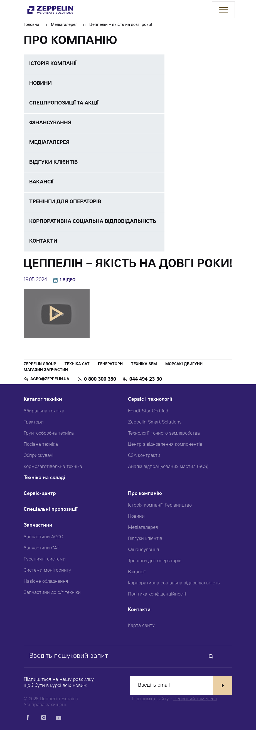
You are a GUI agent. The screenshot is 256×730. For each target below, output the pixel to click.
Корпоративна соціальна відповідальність (174, 583)
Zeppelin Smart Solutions (154, 422)
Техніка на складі (44, 478)
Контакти (139, 610)
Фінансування (143, 550)
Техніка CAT (77, 364)
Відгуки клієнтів (145, 539)
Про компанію (145, 494)
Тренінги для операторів (154, 561)
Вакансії (137, 572)
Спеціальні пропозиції (51, 509)
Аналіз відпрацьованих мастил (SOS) (168, 467)
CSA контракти (144, 456)
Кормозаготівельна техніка (53, 467)
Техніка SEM (144, 364)
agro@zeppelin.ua (49, 379)
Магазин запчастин (46, 370)
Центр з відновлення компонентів (165, 444)
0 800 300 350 (100, 379)
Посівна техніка (41, 444)
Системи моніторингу (47, 570)
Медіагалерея (64, 25)
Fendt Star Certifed (148, 411)
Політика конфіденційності (157, 594)
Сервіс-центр (40, 494)
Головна (31, 25)
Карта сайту (141, 626)
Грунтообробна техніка (49, 433)
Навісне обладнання (46, 581)
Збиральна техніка (44, 411)
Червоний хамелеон (195, 699)
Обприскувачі (38, 456)
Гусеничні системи (45, 559)
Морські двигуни (184, 364)
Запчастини (38, 525)
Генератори (110, 364)
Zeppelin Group (40, 364)
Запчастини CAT (41, 548)
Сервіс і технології (150, 399)
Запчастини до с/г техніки (52, 593)
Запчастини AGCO (43, 537)
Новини (136, 516)
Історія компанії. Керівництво (160, 505)
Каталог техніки (43, 399)
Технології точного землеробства (164, 433)
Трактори (34, 422)
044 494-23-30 (145, 379)
